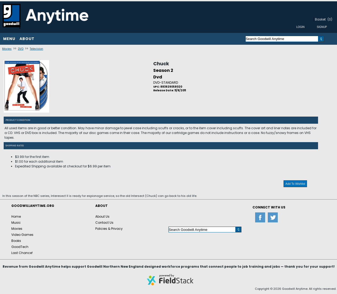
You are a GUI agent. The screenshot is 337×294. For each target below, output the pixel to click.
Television (36, 49)
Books (16, 240)
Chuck (161, 63)
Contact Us (104, 222)
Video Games (22, 234)
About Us (102, 216)
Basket (320, 19)
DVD (20, 49)
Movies (7, 49)
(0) (330, 19)
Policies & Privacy (109, 228)
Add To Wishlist (295, 183)
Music (16, 222)
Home (16, 216)
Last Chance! (22, 253)
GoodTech (19, 247)
